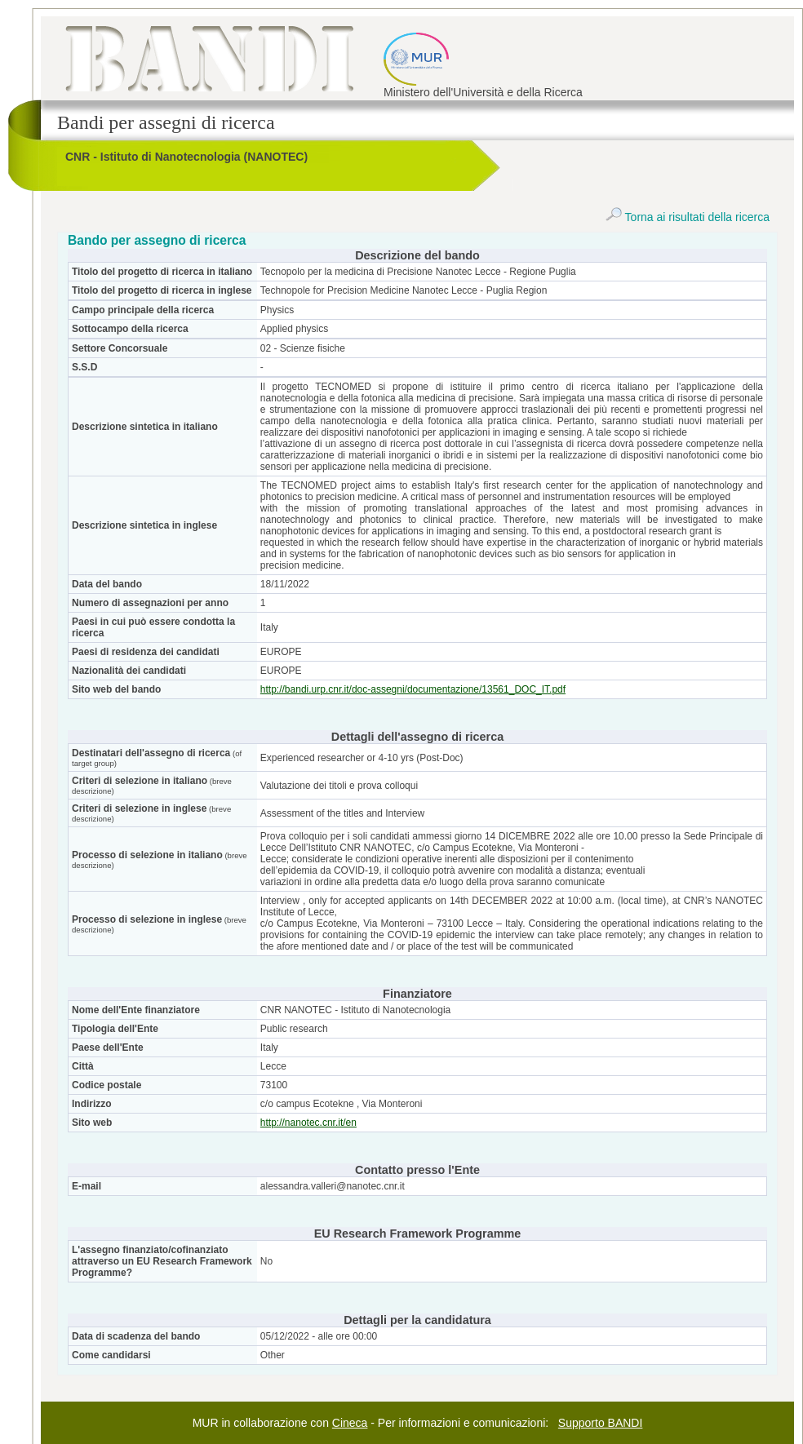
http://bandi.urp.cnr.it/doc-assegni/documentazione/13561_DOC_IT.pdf (413, 689)
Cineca (350, 1422)
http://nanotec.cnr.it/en (308, 1122)
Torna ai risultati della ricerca (688, 217)
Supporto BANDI (600, 1422)
